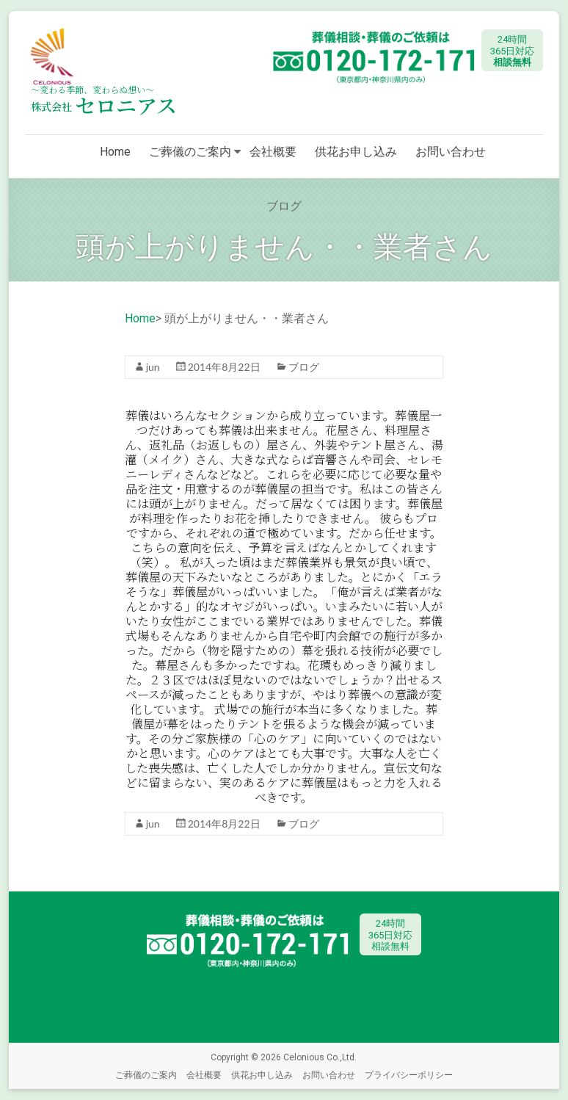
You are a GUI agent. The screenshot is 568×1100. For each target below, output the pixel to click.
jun (153, 367)
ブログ (303, 367)
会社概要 (273, 152)
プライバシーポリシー (409, 1074)
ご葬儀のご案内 (190, 152)
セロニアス (104, 105)
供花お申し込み (356, 152)
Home (115, 152)
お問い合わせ (450, 152)
